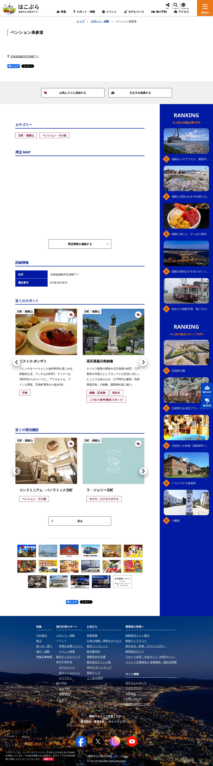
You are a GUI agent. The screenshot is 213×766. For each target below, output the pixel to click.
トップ (80, 21)
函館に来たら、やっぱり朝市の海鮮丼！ (190, 234)
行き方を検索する (131, 92)
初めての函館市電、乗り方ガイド (190, 309)
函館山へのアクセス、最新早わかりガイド (190, 159)
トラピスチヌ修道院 (184, 483)
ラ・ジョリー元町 (100, 490)
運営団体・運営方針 (93, 721)
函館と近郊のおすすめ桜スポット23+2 (190, 196)
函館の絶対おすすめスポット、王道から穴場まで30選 (190, 271)
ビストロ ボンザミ (33, 361)
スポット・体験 (100, 21)
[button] (17, 362)
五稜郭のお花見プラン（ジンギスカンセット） (190, 408)
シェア (14, 66)
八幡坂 (176, 520)
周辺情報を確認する (88, 244)
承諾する (48, 759)
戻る (67, 521)
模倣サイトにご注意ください (106, 716)
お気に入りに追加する (65, 92)
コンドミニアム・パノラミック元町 (46, 490)
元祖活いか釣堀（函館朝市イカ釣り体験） (190, 445)
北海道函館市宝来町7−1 (24, 56)
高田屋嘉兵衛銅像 (100, 361)
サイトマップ (116, 721)
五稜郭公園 (178, 371)
